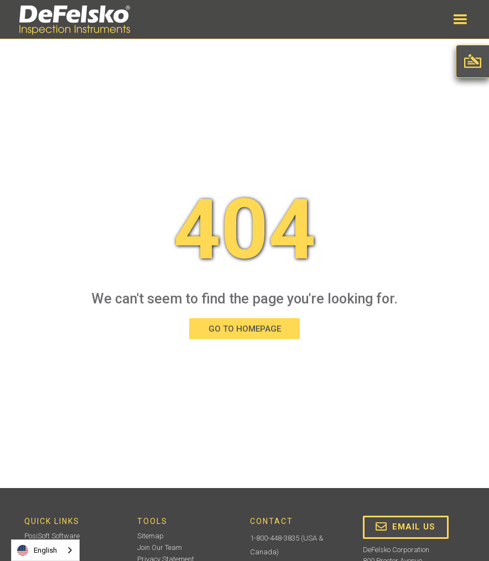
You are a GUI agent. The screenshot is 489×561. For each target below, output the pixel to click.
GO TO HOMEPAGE (245, 329)
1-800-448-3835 (274, 538)
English (37, 550)
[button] (460, 19)
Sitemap (150, 536)
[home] (74, 20)
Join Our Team (159, 547)
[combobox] (45, 550)
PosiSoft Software (52, 536)
